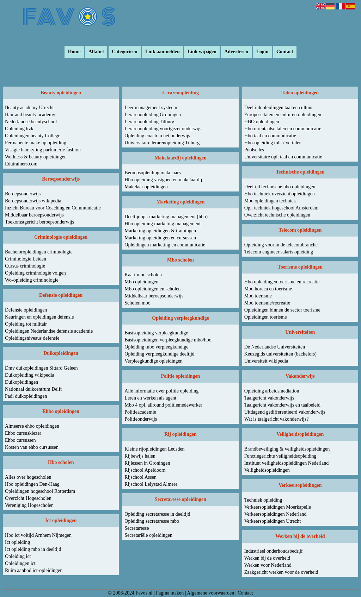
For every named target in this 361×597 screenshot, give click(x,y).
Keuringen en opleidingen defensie (39, 317)
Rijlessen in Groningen (147, 463)
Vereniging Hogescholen (29, 505)
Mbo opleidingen (141, 281)
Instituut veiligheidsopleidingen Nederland (286, 463)
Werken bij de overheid (267, 558)
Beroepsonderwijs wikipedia (33, 200)
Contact (284, 52)
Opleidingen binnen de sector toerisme (282, 310)
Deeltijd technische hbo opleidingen (280, 186)
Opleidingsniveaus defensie (32, 338)
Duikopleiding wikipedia (29, 375)
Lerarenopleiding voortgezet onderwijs (162, 128)
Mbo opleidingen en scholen (152, 288)
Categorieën (124, 52)
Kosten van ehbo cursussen (32, 447)
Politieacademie (140, 412)
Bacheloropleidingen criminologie (39, 251)
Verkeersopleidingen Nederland (275, 514)
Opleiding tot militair (26, 324)
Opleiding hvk (19, 128)
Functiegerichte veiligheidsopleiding (280, 456)
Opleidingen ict (20, 563)
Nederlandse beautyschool (31, 121)
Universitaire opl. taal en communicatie (283, 156)
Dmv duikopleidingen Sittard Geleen (41, 368)
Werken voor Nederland (268, 565)
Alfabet (96, 52)
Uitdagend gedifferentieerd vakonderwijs (284, 412)
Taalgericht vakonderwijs (269, 398)
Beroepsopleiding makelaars (152, 172)
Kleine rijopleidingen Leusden (154, 449)
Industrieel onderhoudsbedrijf (273, 551)
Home (74, 52)
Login (262, 52)
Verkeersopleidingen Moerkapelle (277, 507)
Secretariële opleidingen (148, 535)
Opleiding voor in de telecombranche (281, 244)
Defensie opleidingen (26, 310)
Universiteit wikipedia (266, 361)
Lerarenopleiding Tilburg (149, 121)
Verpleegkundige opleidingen (153, 361)
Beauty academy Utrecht (29, 107)
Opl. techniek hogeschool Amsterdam (281, 207)
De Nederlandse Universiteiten (274, 347)
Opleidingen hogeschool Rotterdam (40, 491)
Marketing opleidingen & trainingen (160, 230)
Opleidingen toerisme (265, 317)
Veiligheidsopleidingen (267, 470)
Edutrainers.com (21, 163)
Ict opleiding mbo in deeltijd (33, 549)
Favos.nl (144, 593)
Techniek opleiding (263, 500)
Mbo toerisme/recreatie (267, 303)
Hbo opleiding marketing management (162, 223)
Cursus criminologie (25, 266)
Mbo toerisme (258, 295)
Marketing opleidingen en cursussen (160, 237)
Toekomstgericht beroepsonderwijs (39, 222)
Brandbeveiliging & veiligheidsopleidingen (287, 449)
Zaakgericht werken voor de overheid (281, 572)
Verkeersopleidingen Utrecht (272, 521)
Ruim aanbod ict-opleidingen (33, 570)
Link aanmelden (162, 52)
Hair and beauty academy (30, 114)
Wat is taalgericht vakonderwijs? (276, 419)
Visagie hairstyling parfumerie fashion (43, 149)
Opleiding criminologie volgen (35, 273)
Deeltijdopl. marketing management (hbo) (166, 216)
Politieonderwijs (140, 419)
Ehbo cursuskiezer (23, 433)
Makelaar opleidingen (145, 186)
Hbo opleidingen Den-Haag (32, 484)
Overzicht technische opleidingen (277, 215)
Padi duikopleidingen (26, 396)
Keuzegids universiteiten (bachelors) (280, 354)
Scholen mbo (137, 303)
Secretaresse (136, 528)
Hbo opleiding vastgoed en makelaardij (163, 179)
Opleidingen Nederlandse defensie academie (49, 331)
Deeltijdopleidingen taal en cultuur (278, 107)
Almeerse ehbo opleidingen (32, 426)
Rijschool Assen (140, 477)
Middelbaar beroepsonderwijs (34, 215)
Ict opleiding (17, 542)
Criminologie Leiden (25, 259)
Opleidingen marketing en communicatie (164, 244)
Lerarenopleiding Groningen (152, 114)
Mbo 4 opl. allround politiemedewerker (163, 405)
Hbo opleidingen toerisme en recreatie (282, 281)
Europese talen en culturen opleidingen (282, 114)
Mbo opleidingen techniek (270, 200)
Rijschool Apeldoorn (144, 470)
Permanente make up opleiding (35, 142)
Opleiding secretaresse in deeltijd (157, 514)
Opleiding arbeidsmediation (271, 391)
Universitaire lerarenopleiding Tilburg (162, 142)
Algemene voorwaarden (210, 593)
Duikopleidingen (21, 382)
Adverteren (236, 52)
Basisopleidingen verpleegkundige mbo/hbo (168, 340)
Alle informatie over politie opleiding (161, 391)
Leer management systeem (150, 107)
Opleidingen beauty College (32, 135)
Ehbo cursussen (20, 440)
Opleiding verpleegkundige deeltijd (159, 354)
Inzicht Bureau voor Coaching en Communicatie (53, 207)
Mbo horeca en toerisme (268, 288)
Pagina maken (170, 593)
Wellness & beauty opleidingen (36, 156)
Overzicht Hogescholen (28, 498)
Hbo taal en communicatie (270, 135)
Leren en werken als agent (150, 398)
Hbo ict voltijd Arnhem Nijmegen (38, 535)
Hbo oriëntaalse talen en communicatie (282, 128)
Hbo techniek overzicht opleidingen (279, 193)
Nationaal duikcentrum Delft (33, 389)
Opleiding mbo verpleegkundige (156, 347)
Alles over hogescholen (28, 477)
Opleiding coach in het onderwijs (157, 135)
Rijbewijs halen (139, 456)
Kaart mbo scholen (143, 274)
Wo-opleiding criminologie (32, 280)
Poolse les (254, 149)
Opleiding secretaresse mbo (151, 521)
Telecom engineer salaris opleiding (278, 251)
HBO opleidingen (261, 121)
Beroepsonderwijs (23, 193)
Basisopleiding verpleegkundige (156, 332)
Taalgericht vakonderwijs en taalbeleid (282, 405)
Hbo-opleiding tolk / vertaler (272, 142)
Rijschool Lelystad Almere (150, 484)
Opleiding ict (18, 556)
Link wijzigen (202, 52)
